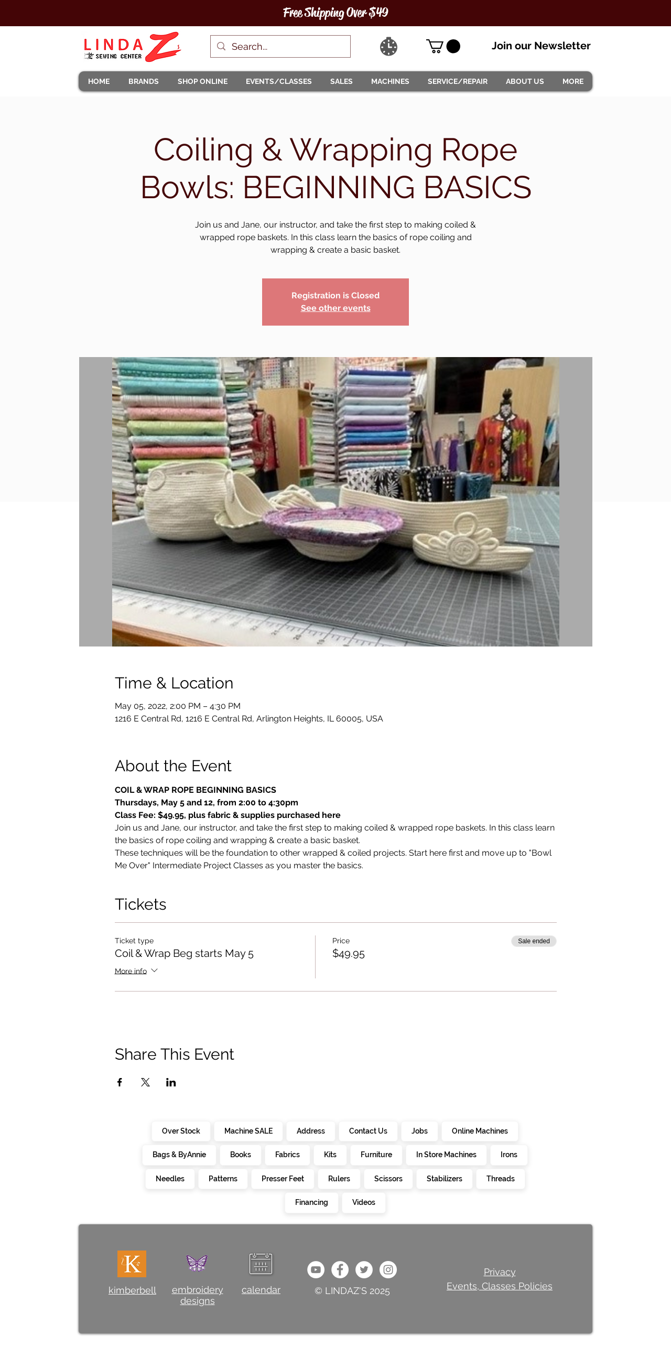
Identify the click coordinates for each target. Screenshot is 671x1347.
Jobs (419, 1130)
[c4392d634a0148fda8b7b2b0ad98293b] (364, 1269)
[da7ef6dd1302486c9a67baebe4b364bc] (388, 1269)
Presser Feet (282, 1178)
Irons (508, 1154)
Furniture (376, 1154)
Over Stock (180, 1130)
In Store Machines (446, 1154)
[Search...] (280, 46)
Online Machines (479, 1130)
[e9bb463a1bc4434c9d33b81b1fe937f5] (315, 1269)
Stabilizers (444, 1178)
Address (310, 1130)
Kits (330, 1154)
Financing (311, 1201)
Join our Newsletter (541, 45)
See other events (336, 308)
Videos (363, 1201)
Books (240, 1154)
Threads (500, 1178)
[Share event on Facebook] (120, 1082)
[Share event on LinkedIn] (171, 1082)
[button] (143, 81)
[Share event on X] (145, 1082)
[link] (443, 46)
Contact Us (368, 1130)
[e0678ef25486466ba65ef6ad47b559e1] (340, 1269)
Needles (170, 1178)
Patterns (222, 1178)
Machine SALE (248, 1130)
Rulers (339, 1178)
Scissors (388, 1178)
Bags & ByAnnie (179, 1154)
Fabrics (287, 1154)
